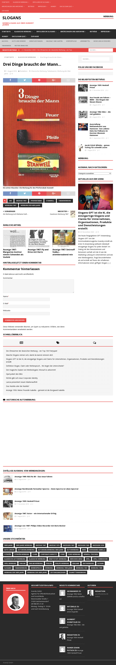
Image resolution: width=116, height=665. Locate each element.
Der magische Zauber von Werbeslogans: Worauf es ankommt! (31, 370)
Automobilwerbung (26, 550)
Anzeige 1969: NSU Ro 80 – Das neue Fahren (33, 476)
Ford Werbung (74, 554)
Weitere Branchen (21, 45)
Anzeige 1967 (21, 201)
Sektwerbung (88, 563)
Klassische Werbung (20, 2)
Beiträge (31, 6)
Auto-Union (9, 550)
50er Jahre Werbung (24, 545)
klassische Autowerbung (14, 559)
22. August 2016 (21, 479)
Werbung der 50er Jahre (14, 572)
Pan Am (22, 563)
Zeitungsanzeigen (57, 572)
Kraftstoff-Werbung (58, 559)
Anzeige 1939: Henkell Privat (99, 86)
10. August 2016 (21, 528)
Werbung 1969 (96, 568)
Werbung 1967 (10, 205)
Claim (34, 554)
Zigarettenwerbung (77, 572)
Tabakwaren (6, 45)
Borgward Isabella (97, 550)
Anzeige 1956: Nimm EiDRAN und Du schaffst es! (71, 596)
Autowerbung (73, 550)
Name (5, 296)
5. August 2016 (96, 117)
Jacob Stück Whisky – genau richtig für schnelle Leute (97, 146)
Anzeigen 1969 (83, 545)
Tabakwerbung (65, 201)
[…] (109, 263)
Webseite (6, 310)
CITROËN (7, 554)
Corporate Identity (49, 554)
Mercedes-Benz (76, 559)
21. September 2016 (97, 138)
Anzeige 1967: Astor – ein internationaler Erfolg (35, 513)
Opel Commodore (100, 559)
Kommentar (8, 278)
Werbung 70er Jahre (64, 568)
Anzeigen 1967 (68, 545)
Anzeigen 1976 (98, 545)
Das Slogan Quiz (66, 6)
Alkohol (5, 41)
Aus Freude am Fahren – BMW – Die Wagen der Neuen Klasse (100, 99)
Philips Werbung (62, 563)
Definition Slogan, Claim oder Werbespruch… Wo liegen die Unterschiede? (35, 366)
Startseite (5, 2)
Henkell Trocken (91, 554)
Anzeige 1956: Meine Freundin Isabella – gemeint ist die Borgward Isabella (35, 390)
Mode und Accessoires (102, 41)
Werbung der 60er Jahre (30, 205)
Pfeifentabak (36, 201)
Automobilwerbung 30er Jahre (50, 550)
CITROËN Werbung (21, 554)
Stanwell (50, 201)
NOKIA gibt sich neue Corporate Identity (22, 378)
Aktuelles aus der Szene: (91, 179)
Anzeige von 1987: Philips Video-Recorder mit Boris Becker (40, 526)
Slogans (7, 568)
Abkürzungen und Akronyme (12, 6)
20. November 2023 (87, 232)
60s (10, 201)
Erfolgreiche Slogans (41, 2)
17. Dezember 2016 (97, 90)
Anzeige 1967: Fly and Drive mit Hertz (38, 250)
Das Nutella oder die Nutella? (17, 386)
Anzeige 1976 (54, 545)
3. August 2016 (20, 516)
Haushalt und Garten (54, 41)
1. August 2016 (11, 71)
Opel (88, 559)
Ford (62, 554)
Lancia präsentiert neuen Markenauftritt (21, 382)
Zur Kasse (5, 11)
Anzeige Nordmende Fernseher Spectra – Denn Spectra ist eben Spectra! (46, 489)
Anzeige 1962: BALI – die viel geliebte (100, 113)
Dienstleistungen (35, 41)
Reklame (75, 563)
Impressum (42, 6)
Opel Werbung (10, 563)
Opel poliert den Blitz (14, 374)
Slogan (100, 563)
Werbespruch (36, 568)
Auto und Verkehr (19, 41)
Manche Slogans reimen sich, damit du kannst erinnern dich (29, 355)
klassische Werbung (37, 559)
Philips (49, 563)
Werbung (49, 568)
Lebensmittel (85, 41)
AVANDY (53, 6)
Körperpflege (71, 41)
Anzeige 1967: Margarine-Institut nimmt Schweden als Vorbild (13, 253)
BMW (84, 550)
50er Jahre (8, 545)
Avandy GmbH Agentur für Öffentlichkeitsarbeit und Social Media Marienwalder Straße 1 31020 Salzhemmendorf (43, 596)
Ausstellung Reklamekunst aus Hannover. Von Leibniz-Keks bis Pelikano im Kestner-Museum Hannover (100, 129)
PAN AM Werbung (36, 563)
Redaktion (24, 71)
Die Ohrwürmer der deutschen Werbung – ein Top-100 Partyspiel (31, 351)
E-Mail (5, 303)
